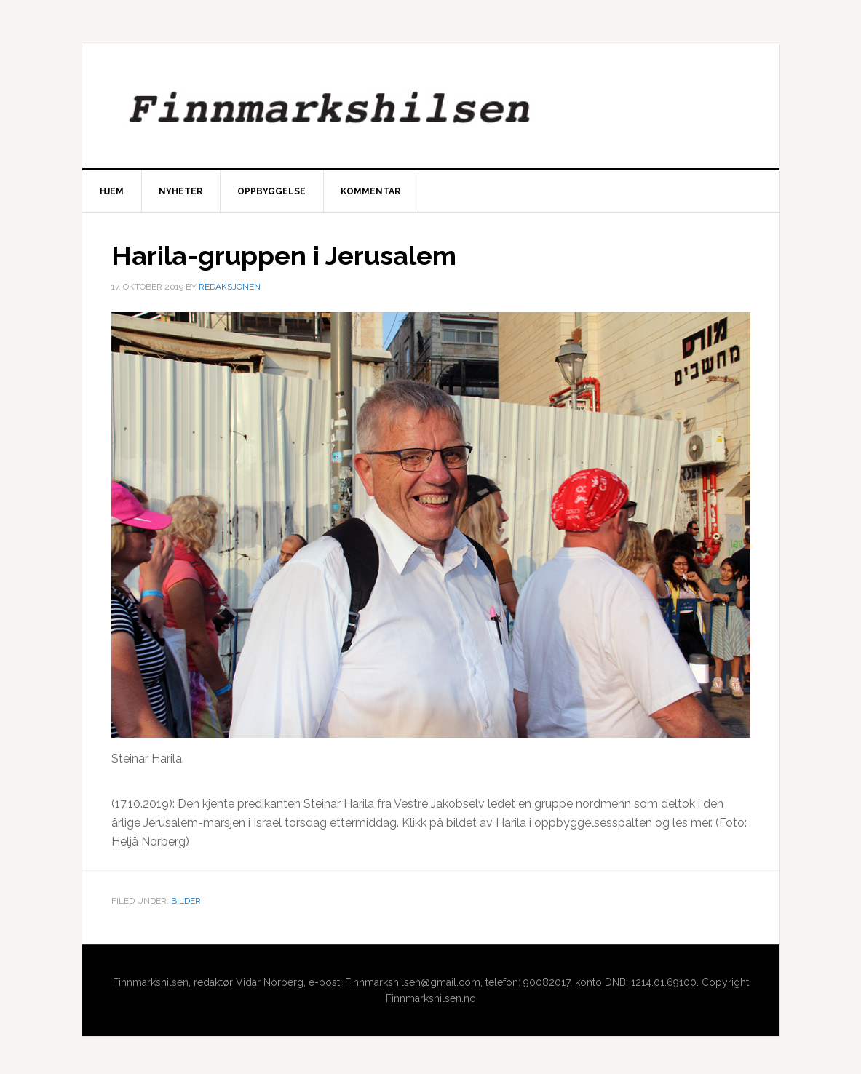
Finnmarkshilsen (430, 106)
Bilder (186, 901)
